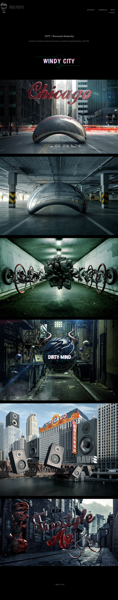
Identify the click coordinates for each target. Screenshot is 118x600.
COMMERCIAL (102, 10)
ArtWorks (90, 10)
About (113, 10)
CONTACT (112, 13)
